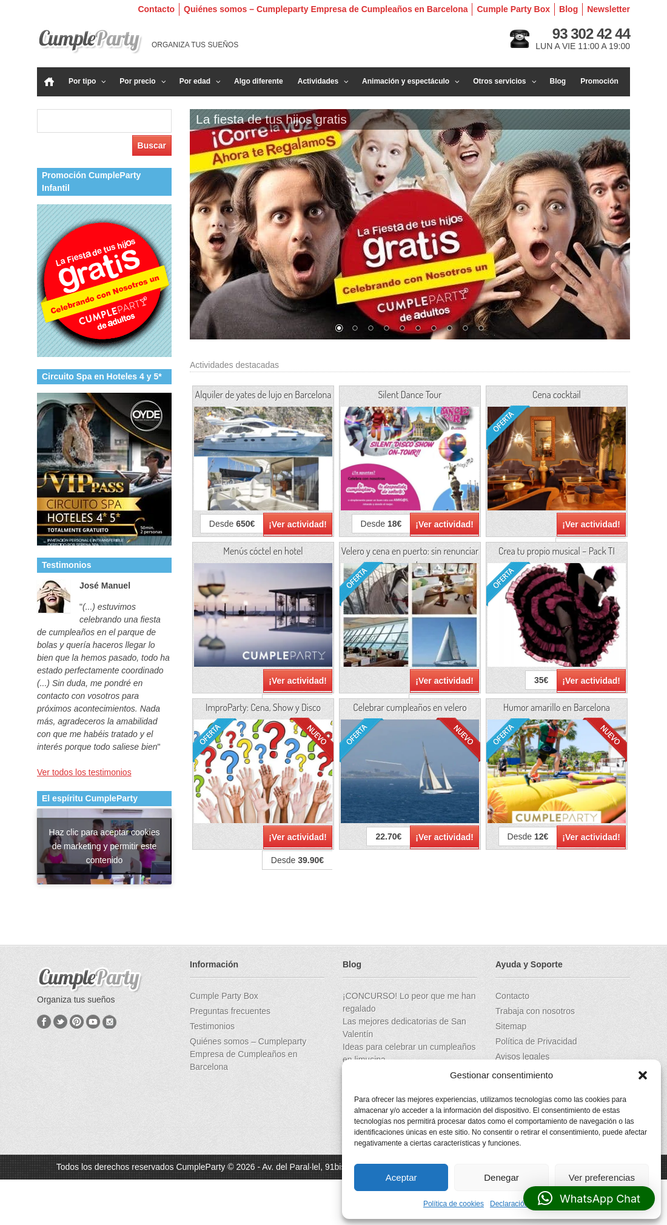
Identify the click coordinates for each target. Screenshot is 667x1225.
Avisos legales (522, 1056)
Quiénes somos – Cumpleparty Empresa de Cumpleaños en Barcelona (326, 9)
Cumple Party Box (513, 9)
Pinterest (77, 1022)
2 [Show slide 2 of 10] (354, 329)
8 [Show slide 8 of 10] (449, 329)
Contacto (156, 9)
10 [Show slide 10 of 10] (481, 329)
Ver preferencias (602, 1177)
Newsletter (608, 9)
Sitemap (510, 1026)
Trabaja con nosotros (535, 1011)
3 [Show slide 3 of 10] (370, 329)
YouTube (93, 1022)
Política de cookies (453, 1204)
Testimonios (212, 1026)
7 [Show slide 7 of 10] (433, 329)
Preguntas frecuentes (230, 1011)
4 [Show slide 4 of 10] (386, 329)
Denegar (501, 1177)
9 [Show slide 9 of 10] (465, 329)
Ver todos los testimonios (84, 772)
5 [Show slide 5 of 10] (402, 329)
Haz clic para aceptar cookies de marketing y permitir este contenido (104, 846)
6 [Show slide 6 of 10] (417, 329)
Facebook (44, 1022)
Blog (568, 9)
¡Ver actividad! (298, 524)
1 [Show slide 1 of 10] (339, 329)
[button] (643, 1075)
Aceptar (401, 1177)
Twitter (60, 1022)
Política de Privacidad (536, 1041)
